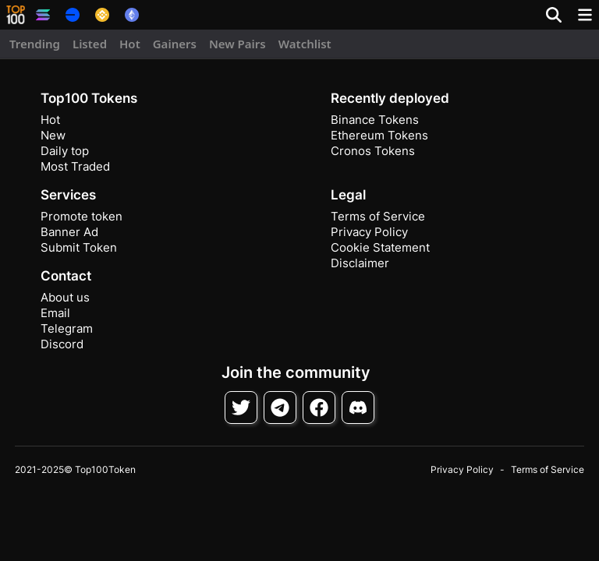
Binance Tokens (375, 119)
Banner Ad (69, 231)
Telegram (67, 328)
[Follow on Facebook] (319, 407)
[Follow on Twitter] (241, 407)
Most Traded (75, 166)
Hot (129, 43)
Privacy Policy (369, 231)
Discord (62, 344)
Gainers (175, 43)
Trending (34, 43)
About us (65, 297)
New (53, 135)
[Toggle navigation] (585, 15)
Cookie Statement (380, 247)
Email (55, 312)
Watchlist (304, 43)
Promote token (81, 216)
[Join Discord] (358, 407)
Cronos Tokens (373, 150)
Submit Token (79, 247)
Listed (90, 43)
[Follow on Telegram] (280, 407)
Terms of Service (378, 216)
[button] (15, 14)
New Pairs (237, 43)
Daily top (65, 150)
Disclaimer (360, 263)
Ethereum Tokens (379, 135)
